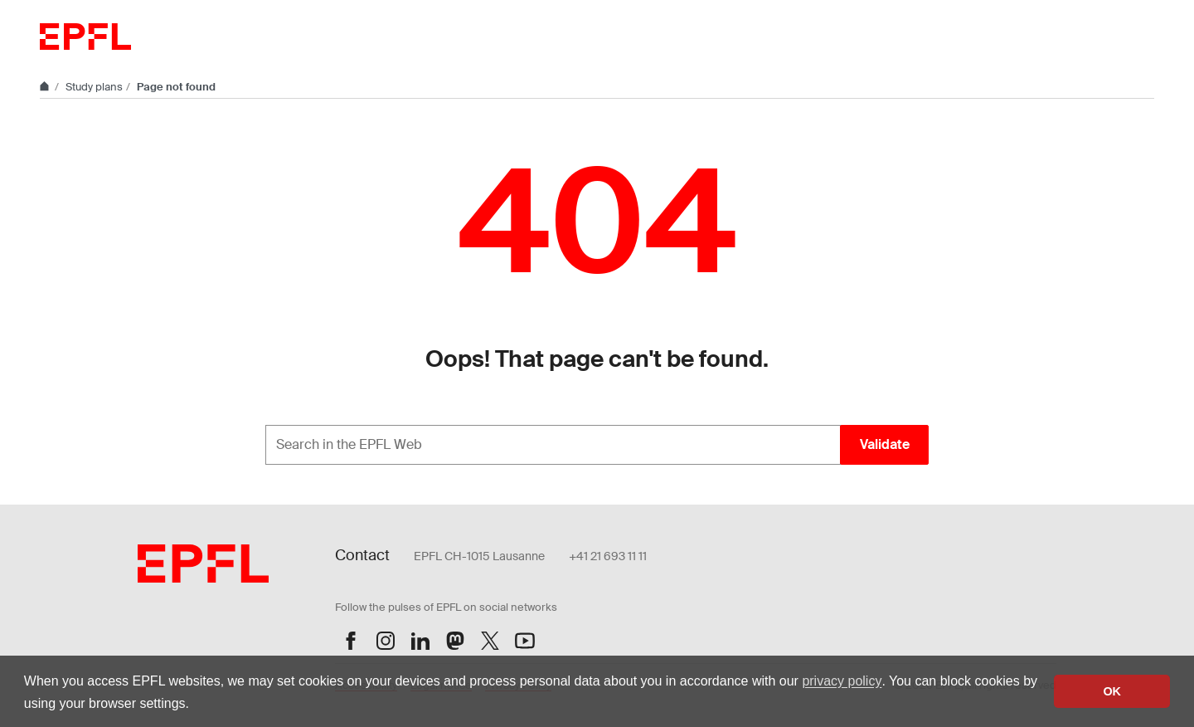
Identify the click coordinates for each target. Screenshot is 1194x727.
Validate (885, 444)
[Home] (45, 87)
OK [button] (1112, 691)
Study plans (94, 87)
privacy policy (841, 681)
